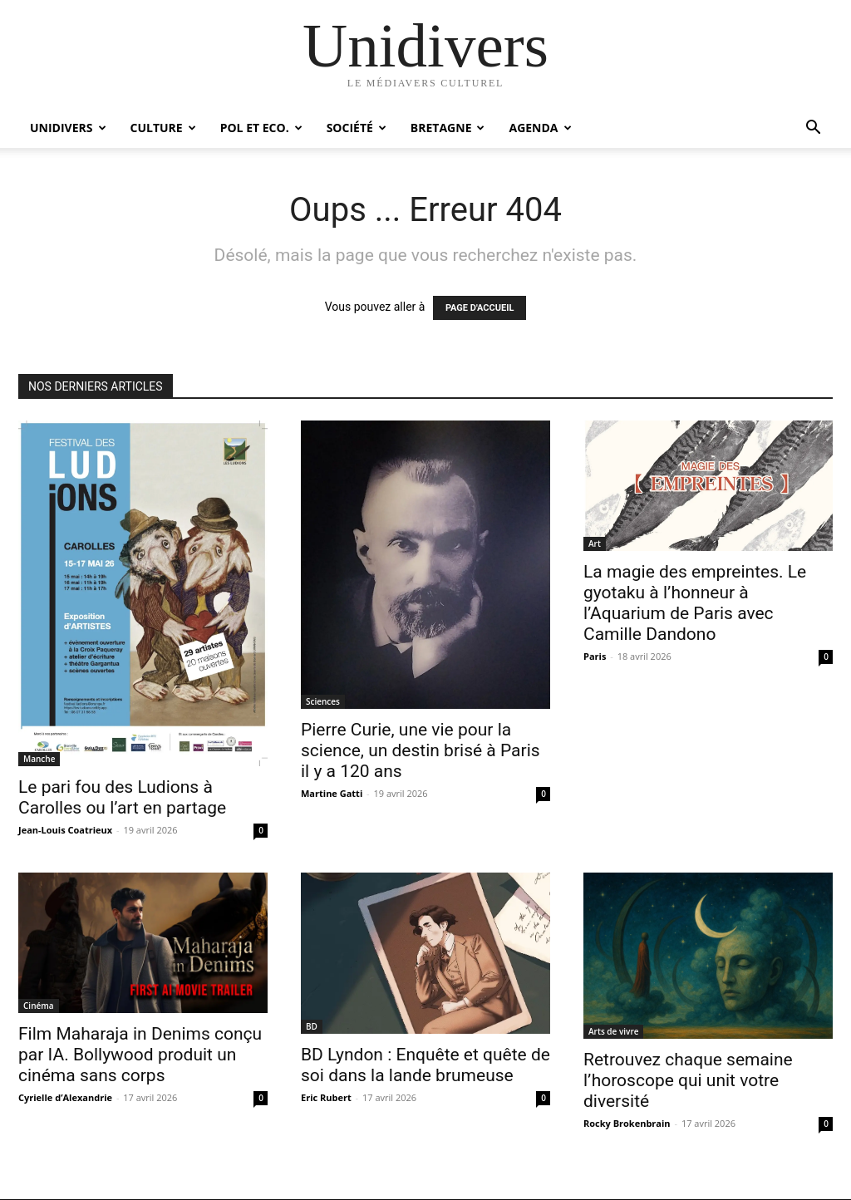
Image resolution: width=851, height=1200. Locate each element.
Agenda (540, 127)
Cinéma (38, 1005)
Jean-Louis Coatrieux (65, 830)
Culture (163, 127)
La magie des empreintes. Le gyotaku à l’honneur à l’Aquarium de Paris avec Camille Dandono (694, 603)
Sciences (323, 701)
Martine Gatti (331, 793)
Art (594, 543)
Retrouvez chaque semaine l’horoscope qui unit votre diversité (688, 1080)
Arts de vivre (613, 1031)
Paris (594, 656)
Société (356, 127)
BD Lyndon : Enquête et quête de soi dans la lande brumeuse (425, 1065)
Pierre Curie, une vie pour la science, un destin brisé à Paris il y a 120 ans (420, 750)
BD (311, 1026)
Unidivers (68, 127)
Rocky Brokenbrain (627, 1123)
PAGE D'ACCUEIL (479, 307)
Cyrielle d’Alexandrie (65, 1097)
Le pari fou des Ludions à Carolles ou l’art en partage (122, 797)
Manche (39, 759)
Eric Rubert (326, 1097)
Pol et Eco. (261, 127)
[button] (813, 129)
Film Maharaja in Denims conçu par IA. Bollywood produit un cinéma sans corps (140, 1054)
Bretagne (448, 127)
